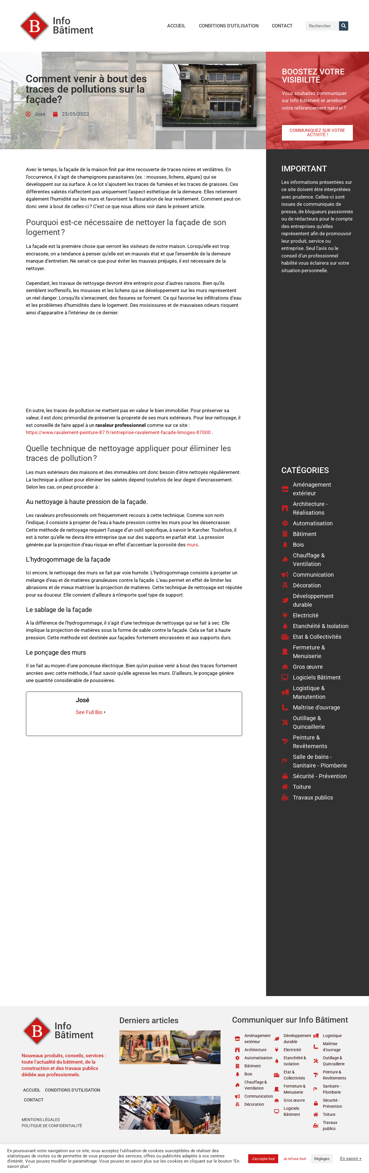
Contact (282, 26)
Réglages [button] (322, 1159)
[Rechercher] (343, 26)
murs (192, 545)
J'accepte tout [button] (263, 1159)
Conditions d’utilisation (229, 26)
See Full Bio (89, 712)
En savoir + (351, 1158)
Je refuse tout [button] (294, 1159)
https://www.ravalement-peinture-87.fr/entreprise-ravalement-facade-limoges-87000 (118, 432)
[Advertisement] (134, 364)
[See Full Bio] (104, 712)
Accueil (176, 26)
